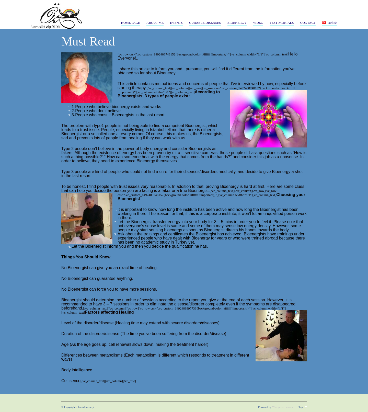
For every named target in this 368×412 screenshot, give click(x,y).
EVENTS (176, 23)
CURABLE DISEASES (205, 23)
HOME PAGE (130, 23)
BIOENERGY (237, 23)
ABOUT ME (155, 23)
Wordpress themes (282, 406)
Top (300, 406)
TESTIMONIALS (282, 23)
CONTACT (308, 23)
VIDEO (258, 23)
